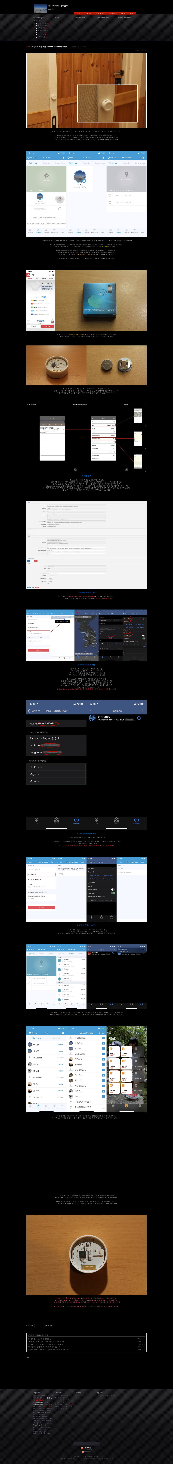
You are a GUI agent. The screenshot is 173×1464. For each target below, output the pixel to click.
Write (131, 13)
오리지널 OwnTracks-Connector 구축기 (79, 334)
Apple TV (36, 1395)
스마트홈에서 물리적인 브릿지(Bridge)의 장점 (43, 1347)
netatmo (49, 1433)
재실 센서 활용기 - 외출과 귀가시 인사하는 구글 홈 (44, 1341)
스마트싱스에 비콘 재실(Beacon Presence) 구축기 (48, 46)
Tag (79, 13)
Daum (98, 1459)
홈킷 (44, 1408)
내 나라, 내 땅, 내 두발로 (106, 1395)
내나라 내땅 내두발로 (58, 5)
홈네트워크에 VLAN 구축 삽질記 (38, 1339)
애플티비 (40, 1429)
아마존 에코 (37, 1408)
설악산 (43, 1395)
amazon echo (44, 1418)
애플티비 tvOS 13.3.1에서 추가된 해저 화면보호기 (44, 1344)
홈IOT (48, 1395)
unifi (47, 1404)
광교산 (39, 1414)
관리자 (96, 1457)
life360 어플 (103, 246)
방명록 (91, 1457)
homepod (43, 1427)
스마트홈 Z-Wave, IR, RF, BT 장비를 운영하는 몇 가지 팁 (47, 1349)
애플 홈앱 (42, 1433)
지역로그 (84, 1457)
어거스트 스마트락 (42, 1419)
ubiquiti (49, 1408)
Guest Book (113, 13)
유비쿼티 (36, 1423)
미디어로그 (77, 1457)
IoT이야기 (74, 47)
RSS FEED (87, 1452)
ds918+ (36, 1418)
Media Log (88, 13)
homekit (36, 1427)
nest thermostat (39, 1415)
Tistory (111, 1459)
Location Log (100, 13)
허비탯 (45, 1402)
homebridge (44, 1423)
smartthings (38, 1402)
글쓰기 (101, 1457)
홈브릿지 (42, 1398)
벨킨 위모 (49, 1421)
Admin (122, 13)
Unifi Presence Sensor (84, 254)
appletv (44, 1416)
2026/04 (63, 1395)
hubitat (41, 1431)
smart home (47, 1406)
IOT (34, 1414)
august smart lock (39, 1410)
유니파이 (44, 1425)
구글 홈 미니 (45, 1412)
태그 (71, 1457)
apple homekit (39, 1404)
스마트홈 (40, 1399)
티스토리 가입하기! (86, 1450)
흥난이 (80, 1459)
